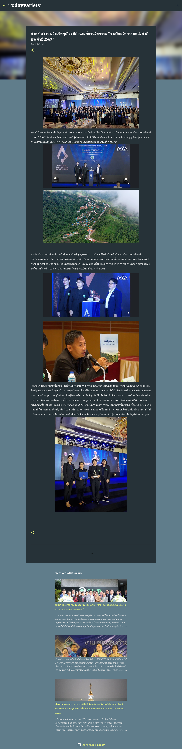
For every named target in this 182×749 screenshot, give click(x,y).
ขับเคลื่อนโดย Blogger (91, 744)
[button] (32, 50)
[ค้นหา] (45, 5)
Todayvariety (24, 5)
